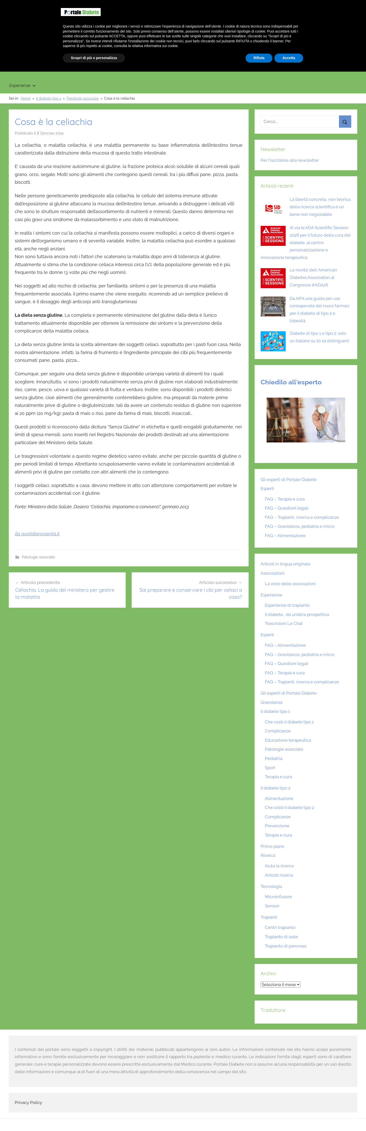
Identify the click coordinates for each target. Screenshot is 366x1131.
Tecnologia (220, 69)
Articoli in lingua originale (301, 69)
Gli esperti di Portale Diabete (289, 479)
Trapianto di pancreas (285, 945)
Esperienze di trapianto (287, 605)
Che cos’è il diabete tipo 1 (289, 721)
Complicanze (278, 730)
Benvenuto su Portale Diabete (288, 5)
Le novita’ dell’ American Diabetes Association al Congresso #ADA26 (313, 277)
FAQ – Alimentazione (285, 535)
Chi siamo (327, 5)
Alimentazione (279, 798)
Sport (270, 767)
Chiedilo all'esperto (291, 382)
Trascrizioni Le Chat (284, 623)
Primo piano (21, 69)
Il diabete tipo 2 (109, 69)
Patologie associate (38, 557)
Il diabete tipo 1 (63, 69)
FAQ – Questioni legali (286, 508)
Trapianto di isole (281, 936)
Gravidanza (149, 69)
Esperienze (22, 85)
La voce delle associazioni (290, 583)
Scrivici (348, 5)
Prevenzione (277, 825)
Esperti (267, 488)
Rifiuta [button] (259, 1117)
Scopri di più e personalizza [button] (94, 1117)
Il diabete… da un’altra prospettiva (297, 614)
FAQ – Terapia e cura (285, 499)
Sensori (272, 905)
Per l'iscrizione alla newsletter (290, 160)
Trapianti (185, 69)
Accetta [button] (288, 1117)
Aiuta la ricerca (279, 865)
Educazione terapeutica (288, 740)
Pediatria (273, 758)
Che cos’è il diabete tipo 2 (289, 807)
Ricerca (255, 69)
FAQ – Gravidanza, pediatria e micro (299, 526)
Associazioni (272, 573)
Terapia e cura (278, 776)
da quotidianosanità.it (37, 533)
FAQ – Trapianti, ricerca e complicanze (302, 517)
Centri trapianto (280, 927)
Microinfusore (278, 896)
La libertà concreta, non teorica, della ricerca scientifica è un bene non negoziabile (320, 207)
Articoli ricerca (279, 875)
